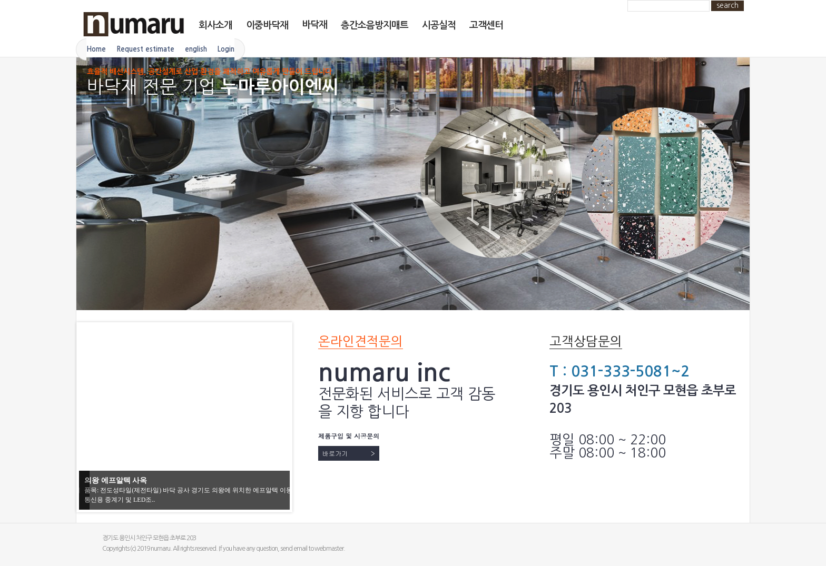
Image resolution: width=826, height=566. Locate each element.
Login (226, 49)
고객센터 (486, 25)
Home (96, 49)
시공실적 (439, 25)
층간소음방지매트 (374, 25)
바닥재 (314, 24)
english (196, 49)
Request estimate (145, 49)
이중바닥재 (267, 25)
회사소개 (215, 25)
